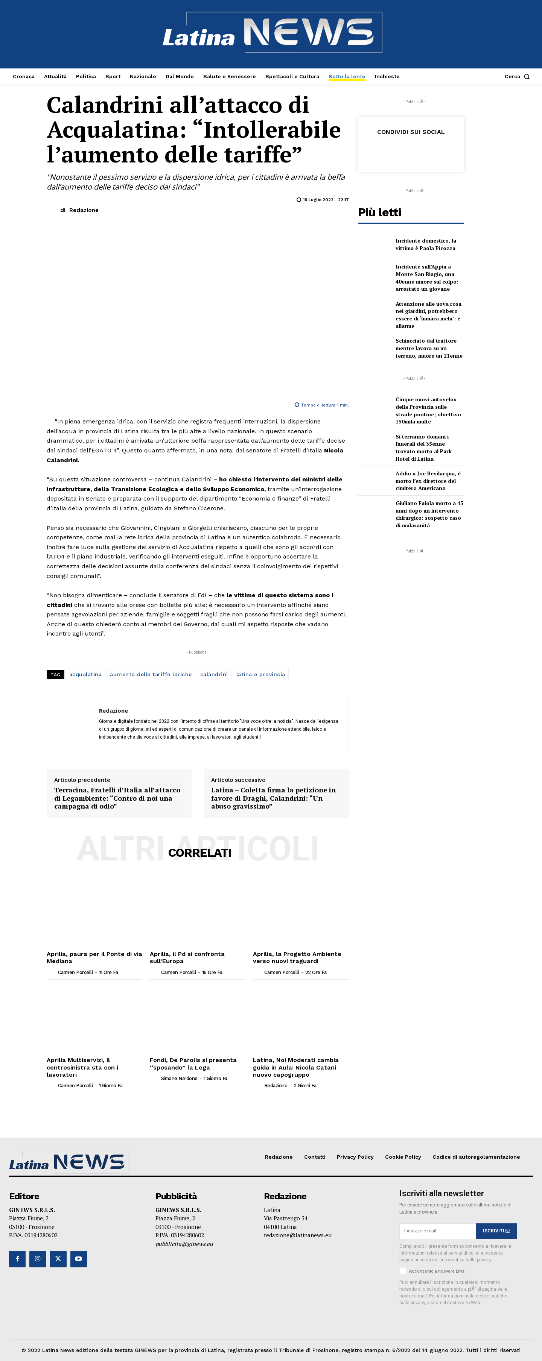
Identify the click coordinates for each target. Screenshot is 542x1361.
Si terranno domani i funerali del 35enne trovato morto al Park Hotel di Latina (424, 447)
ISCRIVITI (496, 1231)
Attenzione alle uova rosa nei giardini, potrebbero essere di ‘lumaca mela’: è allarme (428, 314)
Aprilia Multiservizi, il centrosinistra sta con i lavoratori (82, 1067)
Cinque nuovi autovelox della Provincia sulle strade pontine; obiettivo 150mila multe (428, 410)
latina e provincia (260, 674)
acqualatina (85, 674)
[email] (437, 1231)
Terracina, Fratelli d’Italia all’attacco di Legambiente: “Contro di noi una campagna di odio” (117, 798)
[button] (519, 76)
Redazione (84, 210)
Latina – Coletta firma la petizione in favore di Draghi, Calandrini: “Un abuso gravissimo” (273, 798)
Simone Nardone (179, 1078)
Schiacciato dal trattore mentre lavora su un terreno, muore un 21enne (429, 348)
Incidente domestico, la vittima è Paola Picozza (426, 244)
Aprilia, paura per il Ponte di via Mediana (94, 957)
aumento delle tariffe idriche (151, 674)
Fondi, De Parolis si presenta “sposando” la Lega (193, 1063)
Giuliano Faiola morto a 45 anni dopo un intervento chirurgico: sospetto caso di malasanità (429, 514)
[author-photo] (51, 972)
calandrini (214, 674)
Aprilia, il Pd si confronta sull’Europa (187, 957)
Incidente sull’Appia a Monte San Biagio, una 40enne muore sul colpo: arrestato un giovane (427, 277)
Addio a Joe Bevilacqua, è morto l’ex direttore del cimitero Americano (428, 481)
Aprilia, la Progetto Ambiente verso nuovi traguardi (297, 957)
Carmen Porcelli (75, 972)
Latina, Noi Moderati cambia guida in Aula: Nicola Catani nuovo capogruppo (294, 1067)
